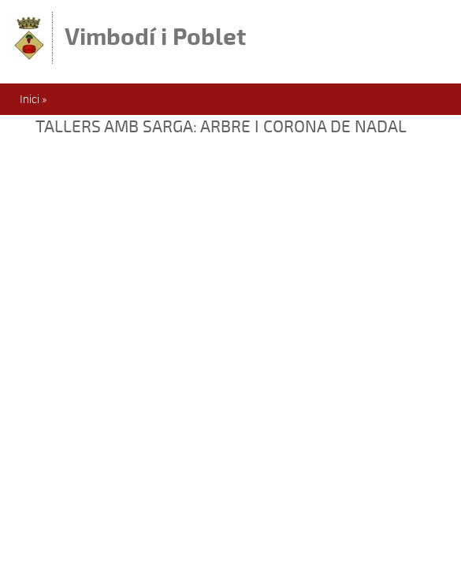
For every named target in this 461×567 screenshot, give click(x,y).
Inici (29, 98)
